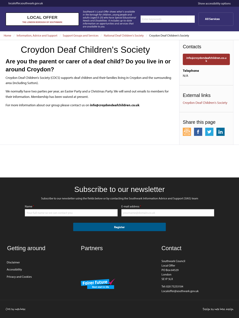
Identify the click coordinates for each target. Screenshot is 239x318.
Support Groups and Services (80, 35)
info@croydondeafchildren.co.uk (206, 59)
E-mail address (143, 206)
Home (7, 35)
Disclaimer (13, 262)
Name (41, 206)
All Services (218, 20)
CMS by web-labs (15, 309)
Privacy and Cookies (19, 276)
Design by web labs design (218, 309)
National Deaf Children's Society (124, 35)
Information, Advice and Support (37, 35)
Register (119, 227)
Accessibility (14, 269)
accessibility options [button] (214, 3)
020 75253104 (174, 286)
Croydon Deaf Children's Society (205, 102)
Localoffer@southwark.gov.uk (180, 291)
